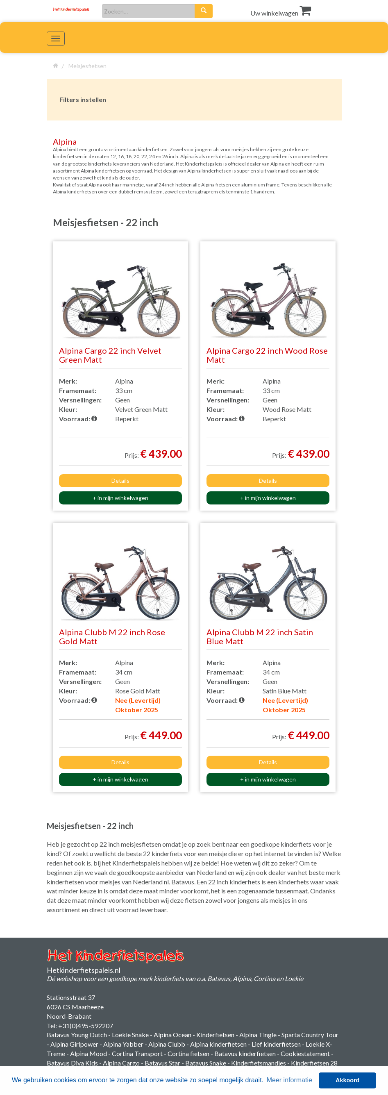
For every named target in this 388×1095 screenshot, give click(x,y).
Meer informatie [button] (289, 1080)
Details (120, 480)
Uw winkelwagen (280, 13)
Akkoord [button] (347, 1080)
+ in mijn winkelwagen (120, 497)
